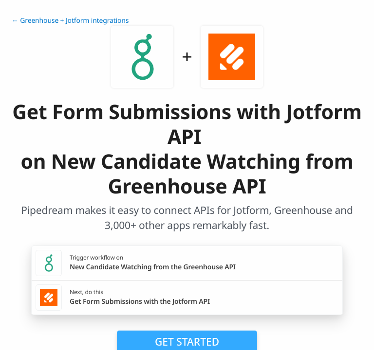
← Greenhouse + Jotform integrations (70, 20)
